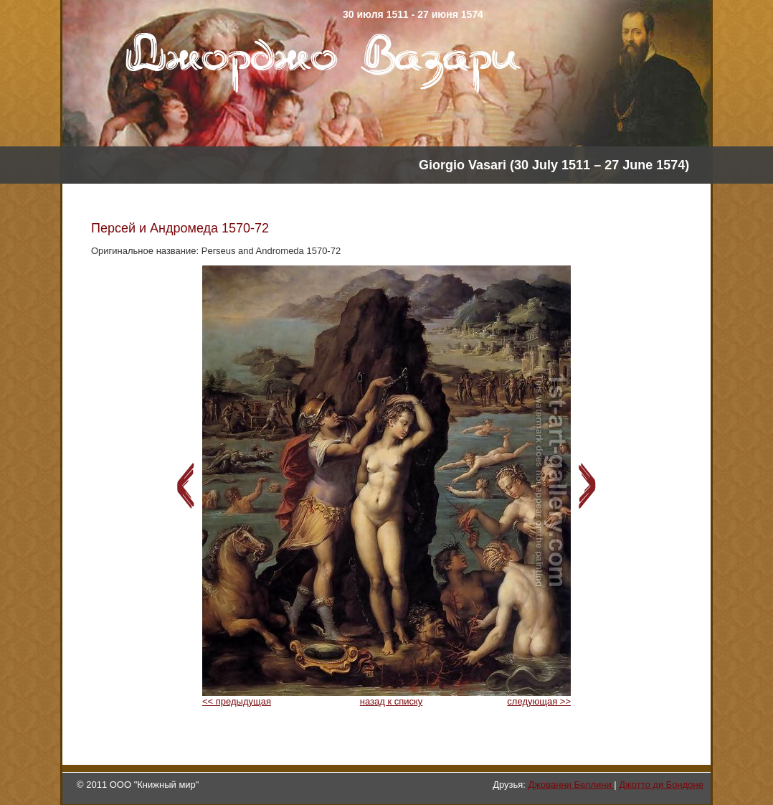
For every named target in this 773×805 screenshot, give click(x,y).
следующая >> (539, 701)
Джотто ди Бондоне (661, 784)
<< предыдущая (236, 701)
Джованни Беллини (571, 784)
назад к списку (391, 701)
